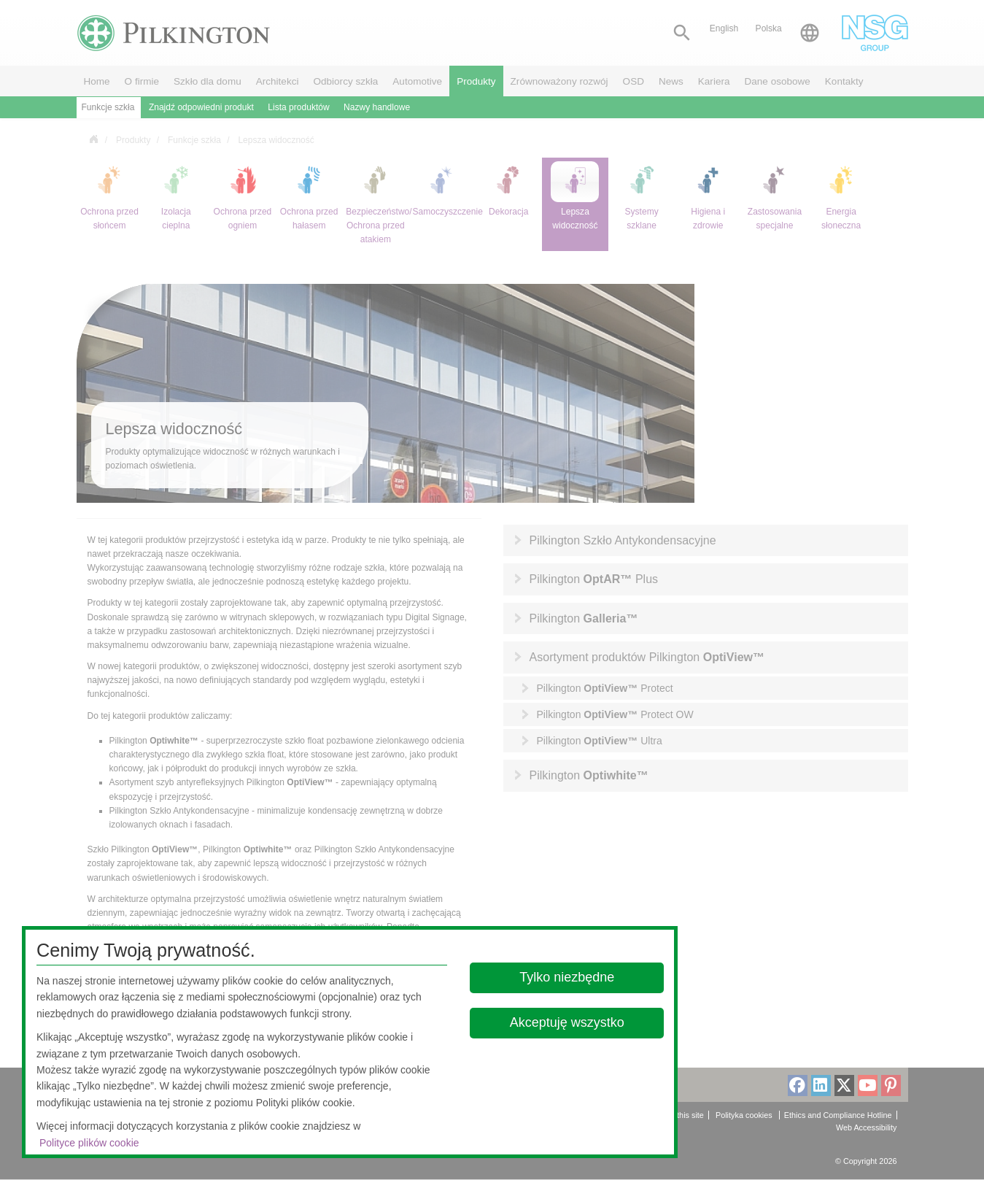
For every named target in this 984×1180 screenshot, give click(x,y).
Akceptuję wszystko (567, 1022)
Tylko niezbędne (566, 977)
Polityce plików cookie (89, 1143)
